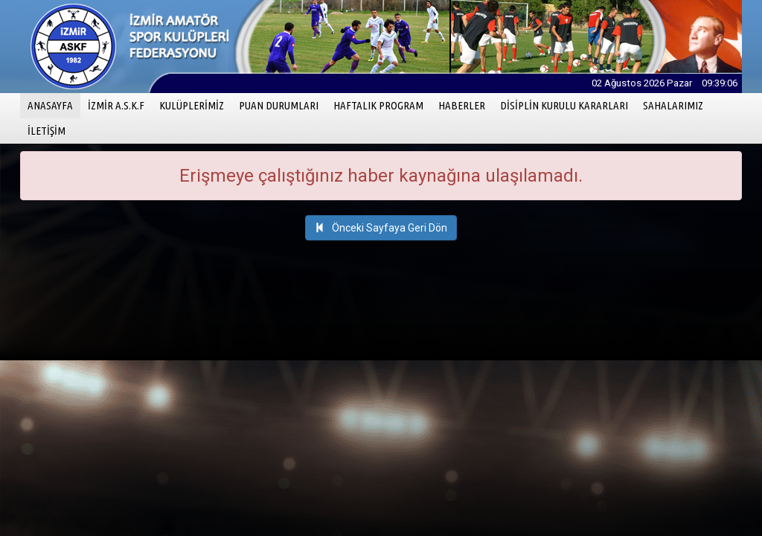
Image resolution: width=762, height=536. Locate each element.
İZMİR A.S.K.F (116, 105)
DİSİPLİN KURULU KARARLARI (564, 105)
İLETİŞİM (46, 130)
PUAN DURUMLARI (278, 105)
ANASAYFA (54, 105)
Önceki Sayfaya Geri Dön (381, 228)
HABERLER (461, 105)
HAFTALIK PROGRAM (378, 105)
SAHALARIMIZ (673, 105)
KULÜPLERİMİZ (191, 105)
